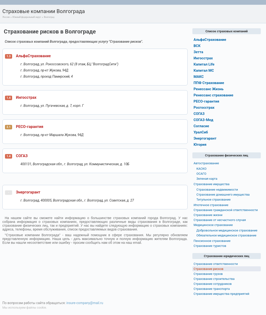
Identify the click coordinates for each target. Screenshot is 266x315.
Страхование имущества (211, 184)
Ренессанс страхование (213, 95)
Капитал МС (204, 70)
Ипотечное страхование (211, 205)
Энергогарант (28, 192)
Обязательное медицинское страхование (226, 235)
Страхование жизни (208, 215)
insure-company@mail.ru (84, 303)
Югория (200, 144)
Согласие (201, 126)
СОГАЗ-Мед (203, 120)
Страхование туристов (210, 246)
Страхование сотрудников (213, 284)
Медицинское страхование (213, 225)
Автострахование (206, 163)
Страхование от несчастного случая (220, 220)
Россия (6, 17)
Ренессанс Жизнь (208, 89)
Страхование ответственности (216, 264)
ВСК (197, 46)
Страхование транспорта (212, 289)
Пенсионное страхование (212, 241)
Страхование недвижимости (217, 189)
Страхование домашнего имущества (223, 194)
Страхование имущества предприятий (221, 294)
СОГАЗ (22, 156)
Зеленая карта (206, 178)
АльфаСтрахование (33, 56)
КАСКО (201, 168)
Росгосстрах (204, 107)
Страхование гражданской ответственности (226, 210)
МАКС (199, 77)
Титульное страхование (213, 199)
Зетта (198, 52)
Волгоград (49, 17)
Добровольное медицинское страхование (226, 230)
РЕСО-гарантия (29, 126)
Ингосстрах (26, 97)
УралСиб (201, 132)
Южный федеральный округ (26, 17)
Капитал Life (204, 64)
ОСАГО (201, 173)
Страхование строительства (214, 279)
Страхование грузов (208, 274)
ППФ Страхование (209, 83)
